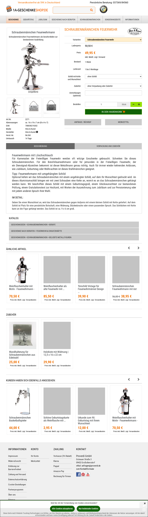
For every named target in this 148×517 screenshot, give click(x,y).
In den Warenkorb (113, 111)
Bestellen (77, 104)
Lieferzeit (77, 69)
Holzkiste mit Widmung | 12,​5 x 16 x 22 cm (56, 353)
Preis (79, 52)
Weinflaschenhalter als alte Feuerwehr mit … (55, 288)
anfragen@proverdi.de (91, 465)
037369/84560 (120, 2)
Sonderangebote (113, 19)
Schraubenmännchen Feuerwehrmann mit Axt (124, 288)
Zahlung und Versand (17, 474)
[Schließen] (145, 503)
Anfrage (82, 122)
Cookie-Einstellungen (17, 484)
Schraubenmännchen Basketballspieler (20, 419)
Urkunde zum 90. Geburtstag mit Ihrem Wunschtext (89, 420)
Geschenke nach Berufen (63, 19)
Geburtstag (28, 19)
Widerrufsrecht (14, 461)
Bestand (77, 62)
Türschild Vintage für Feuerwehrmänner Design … (91, 289)
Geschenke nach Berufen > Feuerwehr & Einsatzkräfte (36, 231)
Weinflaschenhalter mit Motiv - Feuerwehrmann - (21, 288)
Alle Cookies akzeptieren (62, 508)
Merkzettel (123, 122)
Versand (101, 57)
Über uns (12, 494)
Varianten (77, 40)
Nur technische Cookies (88, 508)
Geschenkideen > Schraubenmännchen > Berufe (33, 224)
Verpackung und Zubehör (108, 146)
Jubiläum (42, 19)
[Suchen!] (91, 10)
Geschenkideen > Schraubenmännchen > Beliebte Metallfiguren (41, 237)
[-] (133, 104)
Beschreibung (40, 146)
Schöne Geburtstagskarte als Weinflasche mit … (56, 419)
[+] (139, 104)
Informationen (132, 19)
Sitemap (11, 499)
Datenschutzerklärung (17, 479)
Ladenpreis (76, 45)
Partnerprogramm (15, 489)
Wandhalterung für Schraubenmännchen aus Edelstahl (22, 354)
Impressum (13, 456)
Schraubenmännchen (90, 19)
